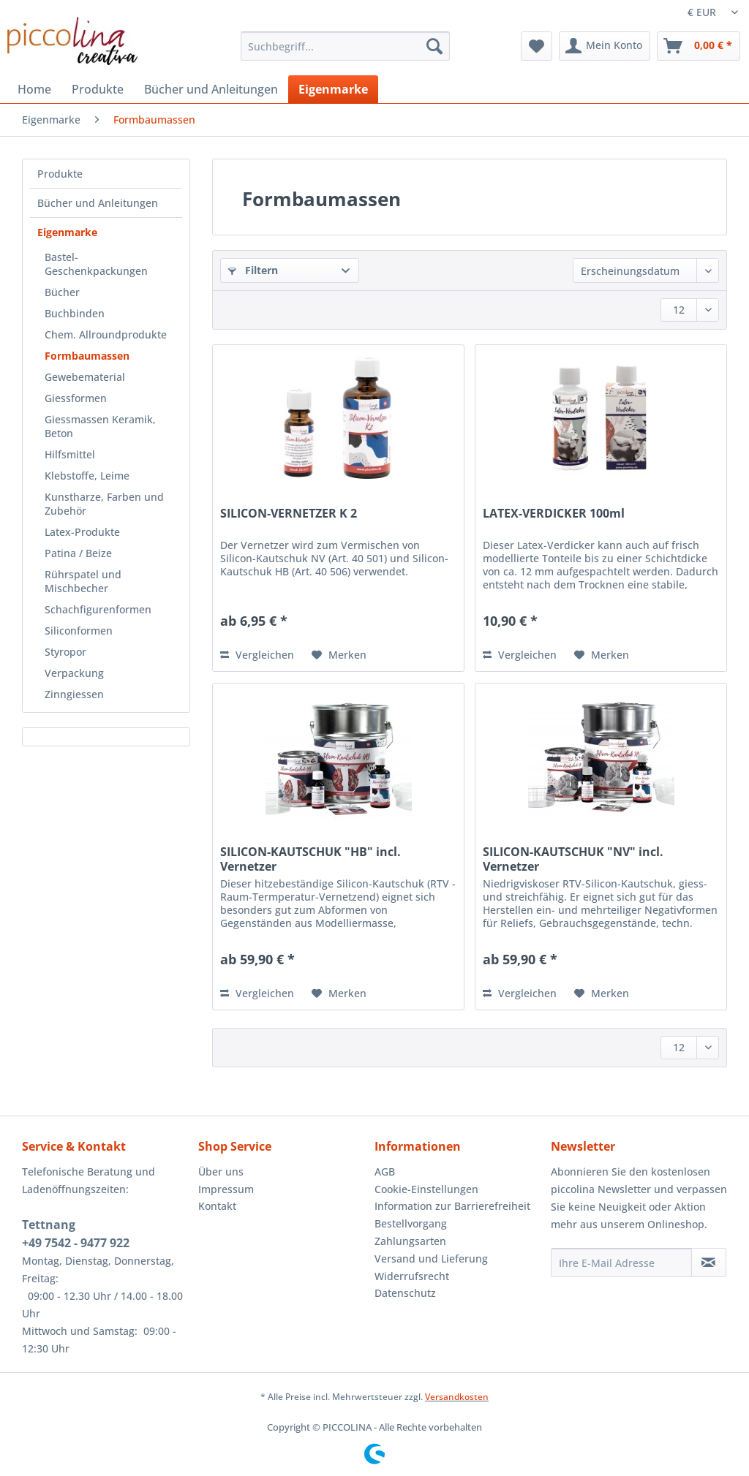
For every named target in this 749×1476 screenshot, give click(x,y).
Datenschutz (405, 1293)
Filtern (253, 270)
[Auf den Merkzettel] (339, 655)
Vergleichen (257, 655)
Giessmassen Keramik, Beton (100, 426)
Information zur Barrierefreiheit (452, 1206)
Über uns (221, 1171)
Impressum (226, 1189)
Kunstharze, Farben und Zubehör (104, 504)
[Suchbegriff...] (346, 46)
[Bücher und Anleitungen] (211, 89)
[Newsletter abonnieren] (708, 1262)
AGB (384, 1171)
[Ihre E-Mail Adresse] (621, 1262)
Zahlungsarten (410, 1241)
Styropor (65, 652)
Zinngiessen (74, 694)
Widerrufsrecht (411, 1276)
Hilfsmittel (70, 454)
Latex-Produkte (82, 532)
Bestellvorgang (410, 1223)
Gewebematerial (85, 377)
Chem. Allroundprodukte (106, 334)
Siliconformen (79, 630)
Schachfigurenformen (98, 609)
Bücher (62, 292)
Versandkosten (457, 1396)
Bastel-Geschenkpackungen (96, 264)
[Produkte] (97, 89)
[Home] (34, 89)
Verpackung (74, 673)
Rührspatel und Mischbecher (83, 581)
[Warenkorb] (698, 46)
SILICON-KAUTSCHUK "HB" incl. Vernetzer (310, 859)
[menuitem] (346, 53)
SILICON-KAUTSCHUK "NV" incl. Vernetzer (573, 859)
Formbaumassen (87, 356)
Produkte (60, 174)
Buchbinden (75, 313)
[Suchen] (434, 46)
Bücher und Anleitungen (97, 203)
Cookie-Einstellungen (426, 1189)
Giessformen (76, 398)
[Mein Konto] (604, 46)
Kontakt (217, 1206)
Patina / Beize (78, 553)
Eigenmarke (67, 232)
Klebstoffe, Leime (87, 475)
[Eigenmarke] (333, 89)
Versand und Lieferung (431, 1258)
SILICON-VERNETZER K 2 (288, 513)
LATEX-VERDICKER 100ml (554, 513)
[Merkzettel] (536, 46)
